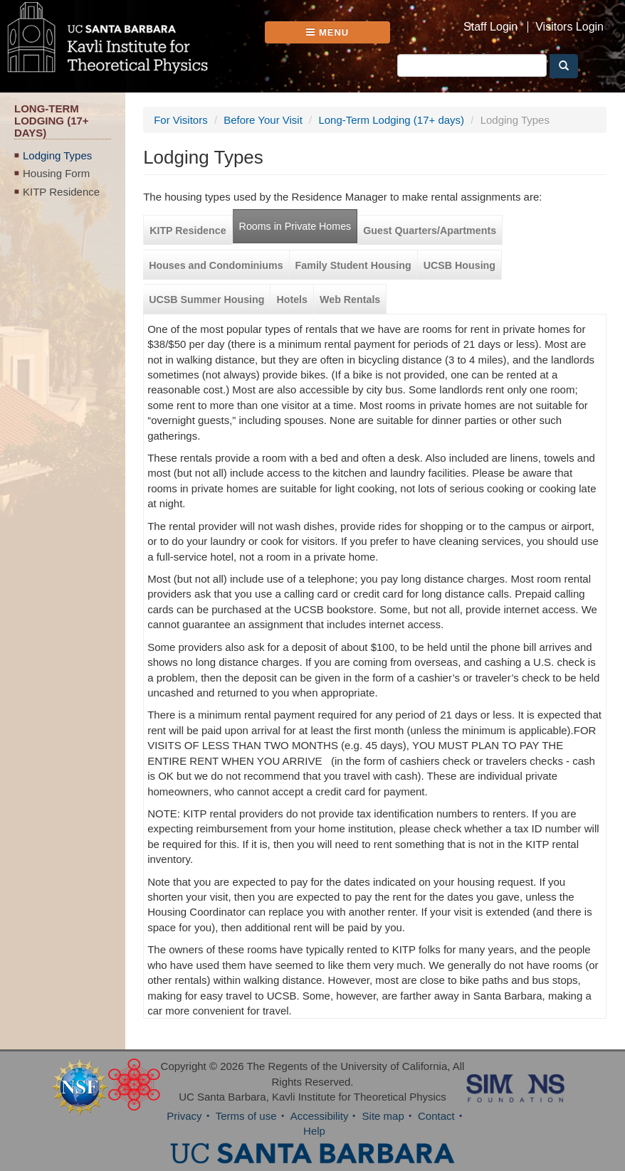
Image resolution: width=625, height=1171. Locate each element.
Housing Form (56, 173)
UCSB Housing (459, 265)
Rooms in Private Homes (295, 226)
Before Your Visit (263, 120)
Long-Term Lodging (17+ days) (391, 120)
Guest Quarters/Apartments (429, 230)
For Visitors (181, 120)
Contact (436, 1116)
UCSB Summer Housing (206, 299)
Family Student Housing (353, 265)
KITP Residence (61, 192)
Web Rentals (350, 299)
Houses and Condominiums (216, 265)
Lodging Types (57, 155)
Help (314, 1131)
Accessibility (319, 1116)
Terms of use (246, 1116)
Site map (383, 1116)
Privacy (184, 1116)
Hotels (292, 299)
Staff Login (490, 27)
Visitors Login (569, 27)
